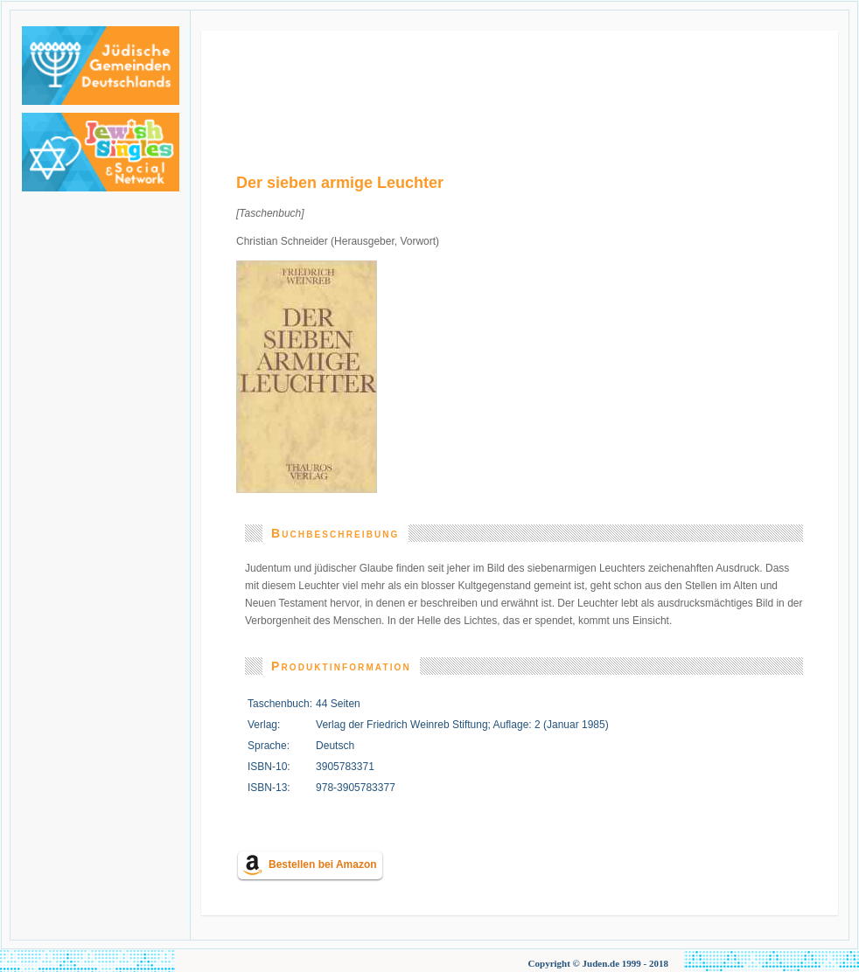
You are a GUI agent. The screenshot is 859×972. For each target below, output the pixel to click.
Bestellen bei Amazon (323, 864)
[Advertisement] (520, 85)
